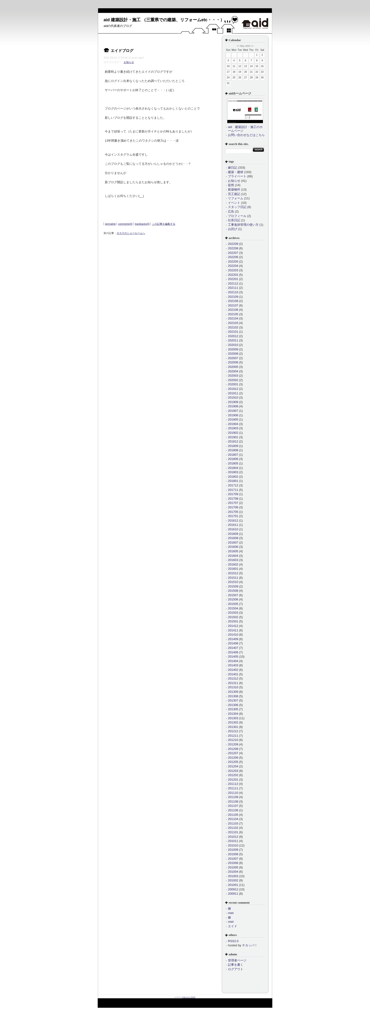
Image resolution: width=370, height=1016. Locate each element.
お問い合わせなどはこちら (246, 135)
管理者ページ (237, 960)
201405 (233, 656)
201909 (233, 402)
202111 (233, 287)
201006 (233, 863)
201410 (233, 634)
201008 (233, 854)
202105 (233, 314)
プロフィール (237, 216)
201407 (233, 648)
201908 (233, 406)
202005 (233, 367)
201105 (233, 814)
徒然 (231, 185)
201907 (233, 410)
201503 (233, 612)
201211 (233, 735)
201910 (233, 397)
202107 (233, 305)
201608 (233, 538)
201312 (233, 678)
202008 (233, 353)
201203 (233, 771)
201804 (233, 468)
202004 (233, 371)
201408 (233, 643)
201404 (233, 661)
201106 (233, 810)
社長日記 (234, 220)
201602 (233, 564)
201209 (233, 744)
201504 (233, 608)
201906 (233, 415)
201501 (233, 621)
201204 (233, 766)
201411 (233, 630)
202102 (233, 327)
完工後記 (234, 194)
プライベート (237, 176)
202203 (233, 270)
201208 (233, 749)
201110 (233, 793)
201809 (233, 446)
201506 (233, 599)
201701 (233, 516)
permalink (110, 223)
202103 (233, 323)
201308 (233, 696)
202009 (233, 349)
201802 (233, 476)
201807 (233, 454)
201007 (233, 858)
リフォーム (235, 198)
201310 (233, 687)
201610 (233, 529)
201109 (233, 797)
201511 (233, 577)
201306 (233, 705)
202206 (233, 257)
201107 (233, 806)
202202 (233, 274)
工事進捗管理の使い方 (243, 224)
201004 (233, 871)
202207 (233, 253)
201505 (233, 604)
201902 (233, 432)
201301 (233, 727)
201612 (233, 520)
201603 (233, 560)
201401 (233, 674)
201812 (233, 441)
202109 (233, 296)
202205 (233, 261)
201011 (233, 841)
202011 (233, 340)
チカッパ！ (249, 945)
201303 (233, 718)
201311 (233, 683)
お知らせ (129, 62)
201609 (233, 534)
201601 (233, 568)
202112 (233, 283)
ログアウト (235, 969)
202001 (233, 384)
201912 (233, 389)
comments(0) (125, 223)
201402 (233, 670)
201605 (233, 551)
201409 (233, 639)
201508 (233, 590)
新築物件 (234, 189)
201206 (233, 757)
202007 (233, 358)
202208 (233, 248)
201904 (233, 424)
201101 (233, 832)
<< (238, 46)
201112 (233, 784)
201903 (233, 428)
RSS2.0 (233, 941)
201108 (233, 801)
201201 (233, 779)
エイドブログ (122, 51)
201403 (233, 665)
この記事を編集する (163, 223)
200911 (233, 893)
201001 (233, 885)
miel (231, 913)
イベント (234, 202)
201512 (233, 573)
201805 (233, 463)
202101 (233, 331)
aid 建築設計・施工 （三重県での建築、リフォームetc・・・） (164, 19)
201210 (233, 740)
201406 (233, 652)
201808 (233, 450)
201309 (233, 691)
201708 (233, 498)
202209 (233, 244)
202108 (233, 301)
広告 (231, 211)
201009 (233, 849)
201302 (233, 722)
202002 (233, 380)
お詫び (232, 229)
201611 (233, 525)
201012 (233, 836)
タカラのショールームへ (131, 233)
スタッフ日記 (237, 207)
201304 (233, 713)
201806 (233, 459)
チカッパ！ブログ (188, 997)
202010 (233, 345)
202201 (233, 279)
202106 (233, 309)
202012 (233, 336)
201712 (233, 485)
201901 (233, 437)
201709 (233, 494)
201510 (233, 582)
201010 (233, 845)
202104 (233, 318)
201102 (233, 827)
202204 (233, 266)
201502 (233, 617)
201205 (233, 762)
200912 (233, 889)
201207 (233, 753)
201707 (233, 503)
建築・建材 (235, 172)
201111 (233, 788)
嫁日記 (232, 167)
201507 (233, 595)
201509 (233, 586)
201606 (233, 546)
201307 (233, 700)
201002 (233, 880)
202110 (233, 292)
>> (252, 46)
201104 (233, 819)
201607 (233, 542)
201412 (233, 626)
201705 (233, 512)
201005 (233, 867)
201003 (233, 876)
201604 (233, 555)
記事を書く (235, 964)
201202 (233, 775)
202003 (233, 375)
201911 (233, 393)
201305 (233, 709)
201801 (233, 481)
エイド (232, 926)
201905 (233, 419)
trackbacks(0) (142, 223)
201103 (233, 823)
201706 (233, 507)
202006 (233, 362)
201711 (233, 490)
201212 (233, 731)
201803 (233, 472)
